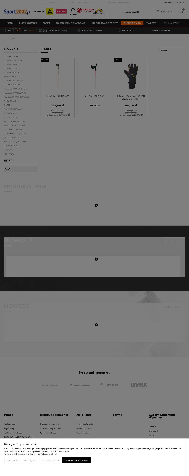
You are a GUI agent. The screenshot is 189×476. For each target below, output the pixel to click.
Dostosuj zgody (50, 460)
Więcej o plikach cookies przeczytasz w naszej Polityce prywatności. (30, 454)
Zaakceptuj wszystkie (76, 460)
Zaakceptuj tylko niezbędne (21, 460)
